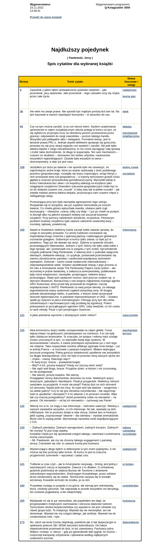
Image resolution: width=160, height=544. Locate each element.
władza (127, 126)
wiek (126, 111)
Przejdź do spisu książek (46, 17)
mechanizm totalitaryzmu (131, 134)
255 (22, 500)
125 (22, 330)
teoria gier (129, 96)
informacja (129, 229)
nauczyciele (130, 315)
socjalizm (129, 173)
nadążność (130, 90)
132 (22, 406)
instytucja (129, 500)
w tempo (128, 464)
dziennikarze (131, 522)
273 (22, 522)
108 (22, 167)
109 (22, 229)
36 (21, 111)
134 (22, 427)
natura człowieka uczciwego (129, 430)
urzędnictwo (131, 485)
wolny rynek (130, 167)
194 (22, 485)
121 (22, 315)
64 (21, 126)
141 (22, 464)
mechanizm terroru (130, 332)
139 (22, 449)
